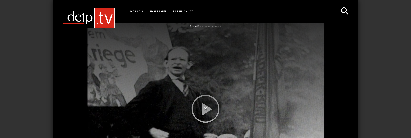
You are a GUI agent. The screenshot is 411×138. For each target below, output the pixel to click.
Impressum (158, 11)
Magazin (136, 11)
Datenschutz (183, 11)
